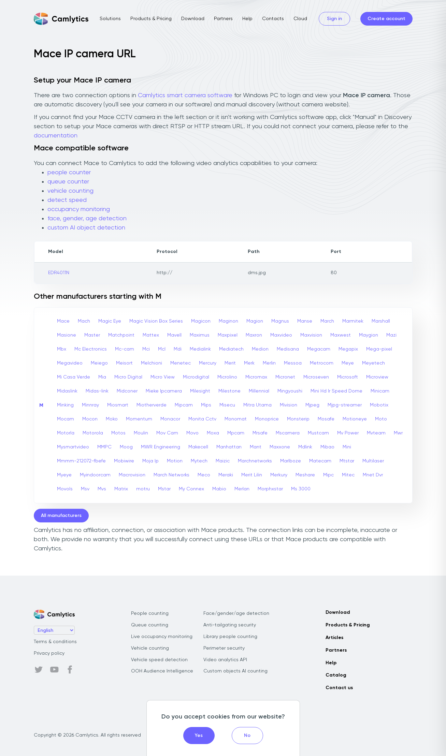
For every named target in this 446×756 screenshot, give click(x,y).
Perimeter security (224, 648)
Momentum (139, 419)
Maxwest (340, 335)
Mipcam (184, 405)
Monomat (236, 419)
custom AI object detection (86, 228)
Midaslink (67, 391)
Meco (204, 475)
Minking (65, 405)
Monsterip (298, 419)
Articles (334, 637)
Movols (65, 489)
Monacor (170, 419)
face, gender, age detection (87, 219)
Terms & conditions (55, 641)
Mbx (61, 349)
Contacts (273, 18)
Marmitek (352, 321)
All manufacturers (61, 515)
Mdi (178, 349)
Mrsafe (260, 433)
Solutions (110, 18)
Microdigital (196, 377)
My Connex (191, 489)
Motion (175, 461)
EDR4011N (58, 272)
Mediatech (231, 349)
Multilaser (373, 461)
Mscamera (288, 433)
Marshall (381, 321)
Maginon (228, 321)
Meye (348, 363)
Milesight (200, 391)
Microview (377, 377)
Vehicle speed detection (159, 659)
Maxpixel (228, 335)
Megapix (348, 349)
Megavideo (70, 363)
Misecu (227, 405)
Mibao (327, 447)
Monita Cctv (202, 419)
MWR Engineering (160, 447)
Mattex (151, 335)
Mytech (199, 461)
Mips (206, 405)
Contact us (339, 687)
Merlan (241, 489)
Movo (192, 433)
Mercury (207, 363)
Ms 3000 (301, 489)
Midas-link (97, 391)
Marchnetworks (255, 461)
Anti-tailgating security (229, 625)
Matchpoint (121, 335)
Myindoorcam (95, 475)
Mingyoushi (289, 391)
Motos (118, 433)
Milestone (229, 391)
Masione (66, 335)
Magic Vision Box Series (156, 321)
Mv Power (348, 433)
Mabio (219, 489)
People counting (150, 613)
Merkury (278, 475)
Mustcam (318, 433)
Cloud (300, 18)
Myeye (64, 475)
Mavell (174, 335)
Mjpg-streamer (345, 405)
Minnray (90, 405)
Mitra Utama (257, 405)
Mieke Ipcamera (164, 391)
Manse (304, 321)
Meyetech (373, 363)
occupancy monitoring (78, 209)
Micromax (256, 377)
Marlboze (290, 461)
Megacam (318, 349)
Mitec (348, 475)
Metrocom (321, 363)
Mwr (398, 433)
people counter (69, 172)
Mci (146, 349)
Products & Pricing (151, 18)
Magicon (201, 321)
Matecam (320, 461)
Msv (85, 489)
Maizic (223, 461)
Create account (386, 18)
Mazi (391, 335)
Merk (249, 363)
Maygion (368, 335)
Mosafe (326, 419)
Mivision (288, 405)
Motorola (93, 433)
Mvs (102, 489)
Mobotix (379, 405)
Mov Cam (167, 433)
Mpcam (235, 433)
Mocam (65, 419)
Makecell (198, 447)
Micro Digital (128, 377)
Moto (381, 419)
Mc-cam (124, 349)
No (247, 735)
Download (192, 18)
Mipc (328, 475)
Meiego (99, 363)
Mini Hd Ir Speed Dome (336, 391)
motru (143, 489)
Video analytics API (225, 659)
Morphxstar (270, 489)
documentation (55, 136)
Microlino (227, 377)
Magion (254, 321)
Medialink (200, 349)
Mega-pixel (379, 349)
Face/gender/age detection (236, 613)
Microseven (316, 377)
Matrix (121, 489)
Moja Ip (150, 461)
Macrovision (132, 475)
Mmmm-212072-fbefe (81, 461)
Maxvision (311, 335)
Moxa (213, 433)
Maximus (200, 335)
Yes (199, 735)
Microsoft (347, 377)
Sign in (334, 18)
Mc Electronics (90, 349)
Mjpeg (312, 405)
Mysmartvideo (73, 447)
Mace (63, 321)
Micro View (162, 377)
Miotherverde (151, 405)
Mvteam (376, 433)
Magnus (280, 321)
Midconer (127, 391)
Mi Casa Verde (73, 377)
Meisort (124, 363)
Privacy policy (49, 653)
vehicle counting (70, 191)
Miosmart (117, 405)
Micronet (285, 377)
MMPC (104, 447)
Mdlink (305, 447)
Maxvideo (281, 335)
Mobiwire (124, 461)
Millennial (259, 391)
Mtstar (347, 461)
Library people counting (230, 636)
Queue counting (149, 625)
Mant (255, 447)
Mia (102, 377)
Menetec (180, 363)
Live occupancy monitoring (161, 636)
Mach (84, 321)
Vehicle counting (150, 648)
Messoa (293, 363)
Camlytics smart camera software (185, 95)
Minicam (380, 391)
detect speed (67, 200)
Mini (347, 447)
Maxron (254, 335)
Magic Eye (109, 321)
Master (92, 335)
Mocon (90, 419)
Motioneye (355, 419)
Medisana (288, 349)
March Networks (171, 475)
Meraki (225, 475)
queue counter (68, 182)
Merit (230, 363)
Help (247, 18)
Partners (223, 18)
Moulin (141, 433)
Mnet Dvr (373, 475)
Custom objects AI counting (235, 671)
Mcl (162, 349)
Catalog (336, 675)
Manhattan (229, 447)
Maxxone (280, 447)
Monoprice (267, 419)
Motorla (65, 433)
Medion (260, 349)
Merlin (269, 363)
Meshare (305, 475)
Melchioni (151, 363)
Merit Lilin (251, 475)
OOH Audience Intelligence (162, 671)
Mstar (164, 489)
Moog (126, 447)
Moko (112, 419)
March (327, 321)
